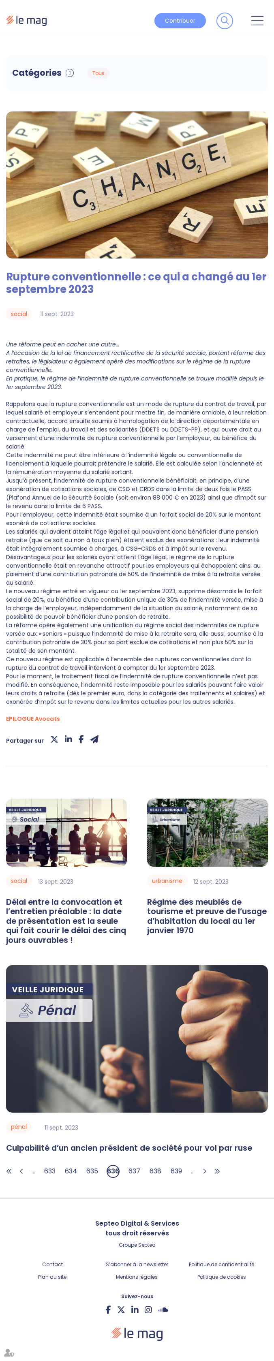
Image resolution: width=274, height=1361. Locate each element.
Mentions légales (137, 1276)
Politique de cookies (221, 1276)
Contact (52, 1264)
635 (92, 1171)
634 (71, 1171)
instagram (148, 1309)
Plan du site (52, 1276)
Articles (175, 73)
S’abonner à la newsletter (137, 1264)
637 (134, 1171)
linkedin (135, 1309)
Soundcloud (163, 1309)
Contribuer (180, 21)
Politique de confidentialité (221, 1264)
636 (113, 1171)
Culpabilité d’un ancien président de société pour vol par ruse (129, 1148)
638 (155, 1171)
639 (176, 1171)
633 (50, 1171)
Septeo (146, 1244)
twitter (121, 1309)
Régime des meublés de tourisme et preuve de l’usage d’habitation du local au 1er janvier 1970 (207, 916)
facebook (108, 1309)
